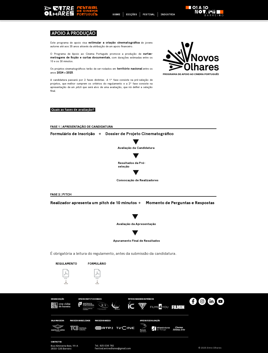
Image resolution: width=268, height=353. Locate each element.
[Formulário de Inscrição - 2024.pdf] (97, 274)
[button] (116, 14)
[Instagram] (202, 301)
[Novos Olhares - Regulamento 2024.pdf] (66, 274)
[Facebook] (193, 301)
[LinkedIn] (211, 301)
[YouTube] (220, 301)
